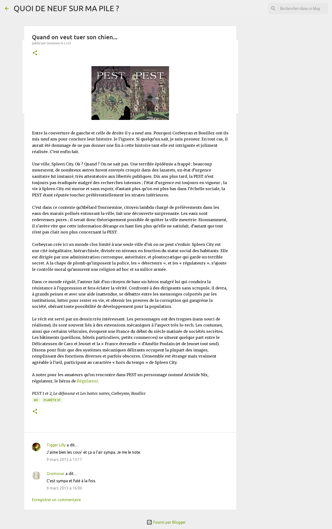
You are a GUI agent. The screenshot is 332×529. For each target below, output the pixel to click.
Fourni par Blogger (166, 522)
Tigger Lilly (56, 445)
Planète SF (52, 400)
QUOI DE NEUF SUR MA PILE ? (66, 8)
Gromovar (56, 473)
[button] (35, 53)
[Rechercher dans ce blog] (302, 8)
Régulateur (87, 381)
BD (36, 400)
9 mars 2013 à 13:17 (64, 459)
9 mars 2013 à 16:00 (64, 488)
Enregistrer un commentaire (56, 500)
